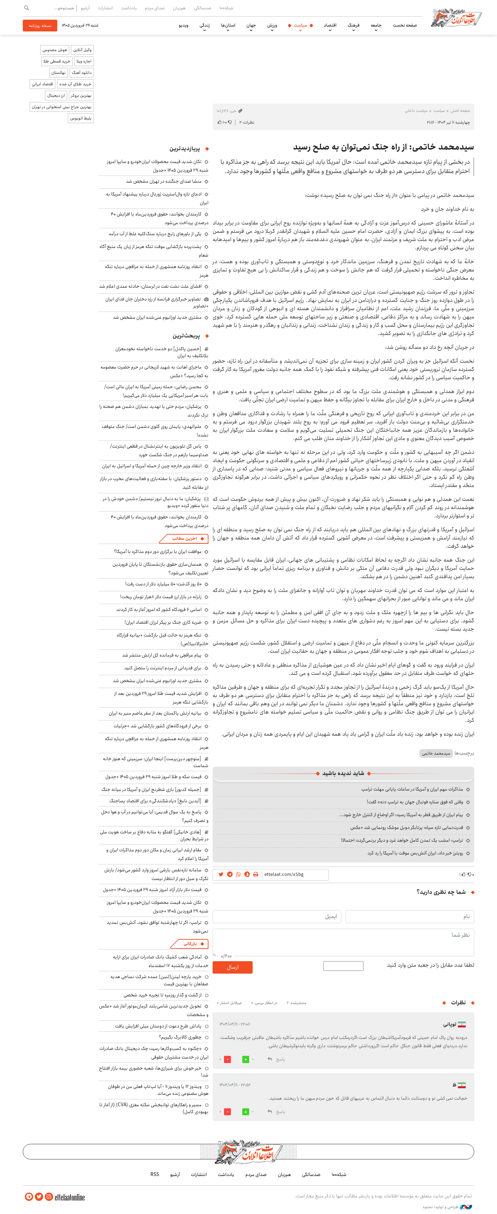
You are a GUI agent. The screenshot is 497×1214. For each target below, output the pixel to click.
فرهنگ (354, 25)
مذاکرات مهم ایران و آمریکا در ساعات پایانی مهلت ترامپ (412, 789)
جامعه (376, 25)
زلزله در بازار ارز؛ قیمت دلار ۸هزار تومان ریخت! (161, 597)
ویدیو (183, 25)
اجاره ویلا (84, 61)
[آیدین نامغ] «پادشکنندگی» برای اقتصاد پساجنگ (155, 801)
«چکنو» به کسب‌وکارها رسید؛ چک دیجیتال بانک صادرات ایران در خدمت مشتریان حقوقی (153, 1053)
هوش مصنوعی (54, 50)
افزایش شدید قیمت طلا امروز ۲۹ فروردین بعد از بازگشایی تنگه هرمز (161, 698)
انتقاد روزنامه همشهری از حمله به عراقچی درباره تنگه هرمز (156, 271)
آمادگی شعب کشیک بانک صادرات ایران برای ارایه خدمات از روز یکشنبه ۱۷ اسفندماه (160, 961)
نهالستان (58, 72)
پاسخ (280, 1059)
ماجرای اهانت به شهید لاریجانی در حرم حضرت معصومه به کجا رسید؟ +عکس (154, 371)
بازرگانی (190, 943)
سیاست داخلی (416, 110)
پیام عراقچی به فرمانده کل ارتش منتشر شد (162, 655)
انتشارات (105, 7)
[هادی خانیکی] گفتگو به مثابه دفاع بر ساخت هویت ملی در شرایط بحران (154, 835)
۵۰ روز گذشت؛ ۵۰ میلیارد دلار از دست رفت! (163, 584)
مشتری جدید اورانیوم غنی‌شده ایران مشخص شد (157, 317)
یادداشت (129, 7)
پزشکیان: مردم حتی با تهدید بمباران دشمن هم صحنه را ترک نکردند (153, 411)
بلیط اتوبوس (80, 118)
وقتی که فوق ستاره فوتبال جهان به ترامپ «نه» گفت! (415, 802)
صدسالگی (202, 7)
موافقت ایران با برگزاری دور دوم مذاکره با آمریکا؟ (158, 551)
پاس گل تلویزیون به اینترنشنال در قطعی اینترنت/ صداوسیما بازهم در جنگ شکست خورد (159, 450)
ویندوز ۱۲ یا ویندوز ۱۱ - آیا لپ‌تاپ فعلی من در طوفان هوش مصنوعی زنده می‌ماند (158, 1090)
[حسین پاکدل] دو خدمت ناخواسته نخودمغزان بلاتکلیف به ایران (161, 352)
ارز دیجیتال (56, 95)
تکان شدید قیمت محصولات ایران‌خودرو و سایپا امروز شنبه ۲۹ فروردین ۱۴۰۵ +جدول (157, 166)
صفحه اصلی (460, 110)
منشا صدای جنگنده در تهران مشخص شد (164, 181)
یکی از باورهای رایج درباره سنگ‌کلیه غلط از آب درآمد (155, 234)
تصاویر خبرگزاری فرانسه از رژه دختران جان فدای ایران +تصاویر (156, 302)
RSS (154, 1174)
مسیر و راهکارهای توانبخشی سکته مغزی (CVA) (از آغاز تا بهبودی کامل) (153, 1108)
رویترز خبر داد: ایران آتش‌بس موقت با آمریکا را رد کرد (415, 853)
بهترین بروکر (81, 95)
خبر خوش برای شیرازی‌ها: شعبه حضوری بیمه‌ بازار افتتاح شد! (153, 1071)
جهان (251, 25)
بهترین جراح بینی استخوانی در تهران (61, 107)
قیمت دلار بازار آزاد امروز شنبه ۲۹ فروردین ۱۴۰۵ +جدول (152, 889)
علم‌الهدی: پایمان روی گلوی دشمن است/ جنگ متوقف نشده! (155, 431)
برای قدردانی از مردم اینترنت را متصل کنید (163, 668)
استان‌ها (228, 25)
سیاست (300, 25)
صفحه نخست (405, 25)
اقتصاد (330, 25)
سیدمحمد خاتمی (436, 753)
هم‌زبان (179, 7)
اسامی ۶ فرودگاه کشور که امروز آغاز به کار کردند (159, 609)
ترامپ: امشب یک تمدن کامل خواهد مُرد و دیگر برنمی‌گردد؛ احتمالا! (402, 840)
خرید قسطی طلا (56, 61)
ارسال (232, 967)
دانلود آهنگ (81, 72)
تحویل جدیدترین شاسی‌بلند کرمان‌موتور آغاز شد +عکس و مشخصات (153, 1010)
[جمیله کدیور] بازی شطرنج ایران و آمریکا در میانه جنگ (151, 789)
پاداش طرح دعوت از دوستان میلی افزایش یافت (158, 1026)
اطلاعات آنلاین (457, 17)
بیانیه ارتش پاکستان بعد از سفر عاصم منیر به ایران (155, 713)
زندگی (204, 25)
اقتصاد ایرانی (42, 84)
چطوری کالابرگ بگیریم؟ (180, 1037)
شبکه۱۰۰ (226, 7)
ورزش (272, 25)
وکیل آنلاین (82, 50)
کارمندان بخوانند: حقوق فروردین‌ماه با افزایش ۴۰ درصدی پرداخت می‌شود (159, 218)
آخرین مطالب (184, 538)
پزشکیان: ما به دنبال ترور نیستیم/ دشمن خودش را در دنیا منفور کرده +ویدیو (155, 502)
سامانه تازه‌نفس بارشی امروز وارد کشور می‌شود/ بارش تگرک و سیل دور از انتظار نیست (156, 874)
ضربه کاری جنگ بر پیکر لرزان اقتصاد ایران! (163, 622)
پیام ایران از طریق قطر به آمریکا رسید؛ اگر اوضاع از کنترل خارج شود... (401, 815)
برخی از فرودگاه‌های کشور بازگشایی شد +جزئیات (158, 726)
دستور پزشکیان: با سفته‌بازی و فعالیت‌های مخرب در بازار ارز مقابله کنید (154, 483)
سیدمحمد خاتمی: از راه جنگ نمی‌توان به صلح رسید (383, 147)
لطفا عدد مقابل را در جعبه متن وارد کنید (430, 965)
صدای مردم (155, 7)
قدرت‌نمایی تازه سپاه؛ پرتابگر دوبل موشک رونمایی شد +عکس (406, 827)
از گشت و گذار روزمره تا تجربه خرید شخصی (163, 995)
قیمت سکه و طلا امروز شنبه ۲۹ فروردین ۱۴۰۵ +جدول (153, 777)
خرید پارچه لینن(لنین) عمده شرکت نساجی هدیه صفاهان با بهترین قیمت (159, 980)
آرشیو (85, 7)
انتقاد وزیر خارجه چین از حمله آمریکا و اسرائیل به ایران (152, 466)
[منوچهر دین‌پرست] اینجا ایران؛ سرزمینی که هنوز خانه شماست (155, 762)
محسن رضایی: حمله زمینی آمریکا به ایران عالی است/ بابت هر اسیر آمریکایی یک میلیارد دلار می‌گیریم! (156, 391)
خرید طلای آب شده (75, 84)
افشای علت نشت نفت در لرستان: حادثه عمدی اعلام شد (150, 286)
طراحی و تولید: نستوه (447, 1207)
